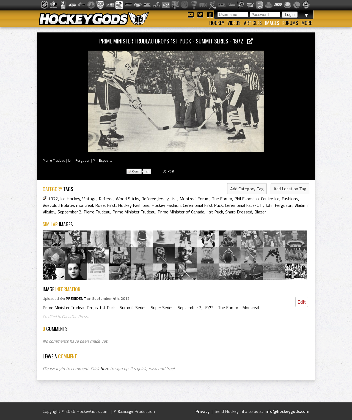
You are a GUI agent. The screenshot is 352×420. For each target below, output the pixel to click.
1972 (53, 198)
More (306, 22)
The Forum (222, 198)
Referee (106, 198)
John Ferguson (79, 160)
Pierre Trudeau (54, 160)
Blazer (260, 211)
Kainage (125, 411)
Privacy (203, 411)
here (104, 368)
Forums (290, 22)
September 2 (69, 211)
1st (174, 198)
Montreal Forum (195, 198)
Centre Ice (270, 198)
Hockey (216, 22)
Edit (302, 302)
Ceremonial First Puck (203, 205)
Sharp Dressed (238, 211)
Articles (253, 22)
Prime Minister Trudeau (133, 211)
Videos (234, 22)
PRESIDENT (76, 298)
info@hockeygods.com (287, 411)
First (111, 205)
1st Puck (215, 211)
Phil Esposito (102, 160)
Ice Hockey (70, 198)
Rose (100, 205)
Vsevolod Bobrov (58, 205)
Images (272, 22)
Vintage (89, 198)
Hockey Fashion (166, 205)
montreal (84, 205)
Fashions (290, 198)
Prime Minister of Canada (181, 211)
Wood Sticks (127, 198)
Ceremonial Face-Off (244, 205)
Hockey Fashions (133, 205)
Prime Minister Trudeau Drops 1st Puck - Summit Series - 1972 (176, 41)
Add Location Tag (290, 188)
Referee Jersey (155, 198)
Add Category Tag (247, 188)
